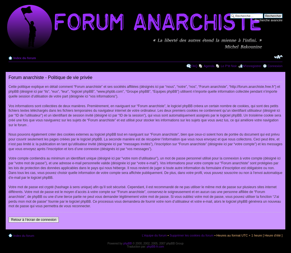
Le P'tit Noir (229, 66)
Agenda (209, 66)
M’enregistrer (252, 66)
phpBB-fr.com (155, 246)
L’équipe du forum (154, 235)
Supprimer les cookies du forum (192, 235)
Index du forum (24, 58)
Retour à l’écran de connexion (33, 220)
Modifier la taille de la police (278, 56)
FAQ (194, 66)
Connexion (274, 66)
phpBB (127, 243)
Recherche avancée (268, 20)
